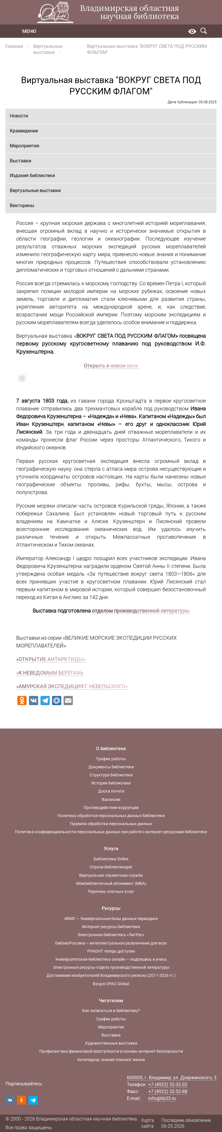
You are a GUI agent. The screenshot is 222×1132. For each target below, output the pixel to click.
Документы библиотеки (111, 767)
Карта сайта (147, 1123)
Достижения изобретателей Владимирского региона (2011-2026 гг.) (111, 975)
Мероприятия (24, 146)
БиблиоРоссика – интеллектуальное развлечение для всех (111, 943)
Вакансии (111, 799)
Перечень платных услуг (111, 891)
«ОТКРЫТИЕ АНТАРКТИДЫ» (51, 659)
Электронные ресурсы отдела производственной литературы (111, 967)
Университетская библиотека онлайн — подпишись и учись (111, 959)
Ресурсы (111, 908)
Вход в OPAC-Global (111, 983)
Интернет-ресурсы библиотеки (111, 926)
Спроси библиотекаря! (111, 867)
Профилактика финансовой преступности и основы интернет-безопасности (111, 1051)
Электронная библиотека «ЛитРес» (111, 934)
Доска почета (111, 791)
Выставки (20, 161)
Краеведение (24, 131)
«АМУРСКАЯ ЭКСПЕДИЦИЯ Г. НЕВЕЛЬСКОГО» (71, 686)
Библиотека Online (111, 859)
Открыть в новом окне (111, 366)
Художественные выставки (111, 1043)
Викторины (22, 205)
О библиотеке (111, 748)
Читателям (111, 1000)
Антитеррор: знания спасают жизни (111, 1059)
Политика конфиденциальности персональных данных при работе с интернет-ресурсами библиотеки (111, 831)
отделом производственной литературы (140, 611)
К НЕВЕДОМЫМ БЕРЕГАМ (49, 673)
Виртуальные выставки (48, 49)
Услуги (111, 848)
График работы (111, 758)
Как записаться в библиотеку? (111, 1010)
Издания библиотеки (32, 175)
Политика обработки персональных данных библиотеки (111, 815)
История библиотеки (111, 783)
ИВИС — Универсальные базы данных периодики (111, 918)
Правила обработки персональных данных (111, 823)
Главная (14, 46)
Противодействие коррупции (111, 807)
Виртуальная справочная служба (111, 875)
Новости (19, 116)
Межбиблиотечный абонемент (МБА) (111, 883)
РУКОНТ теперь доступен (111, 951)
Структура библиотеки (111, 775)
